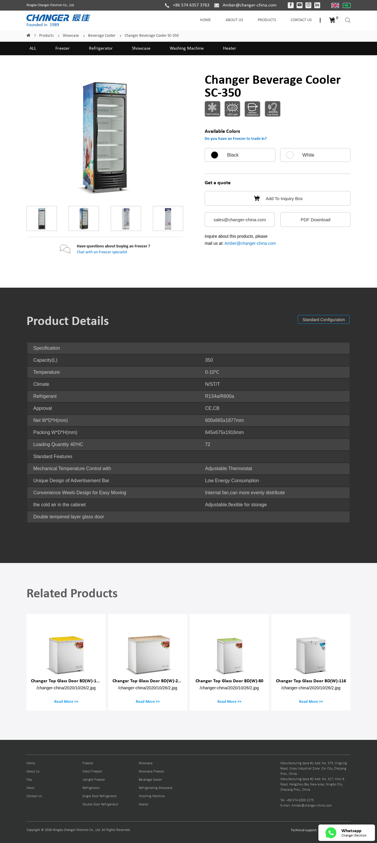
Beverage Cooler (101, 35)
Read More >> (66, 701)
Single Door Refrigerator (99, 796)
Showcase (71, 35)
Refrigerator (101, 48)
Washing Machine (187, 48)
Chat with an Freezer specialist (102, 252)
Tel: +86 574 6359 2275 (297, 800)
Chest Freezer (92, 771)
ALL (32, 48)
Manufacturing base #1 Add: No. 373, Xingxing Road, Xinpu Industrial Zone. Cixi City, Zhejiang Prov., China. (313, 769)
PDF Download (315, 219)
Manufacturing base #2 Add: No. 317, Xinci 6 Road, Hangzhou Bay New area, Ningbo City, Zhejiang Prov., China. (312, 784)
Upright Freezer (93, 780)
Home (205, 20)
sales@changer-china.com (240, 219)
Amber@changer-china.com (250, 243)
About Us (234, 20)
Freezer (62, 48)
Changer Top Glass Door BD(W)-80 (229, 680)
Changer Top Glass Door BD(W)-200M (150, 680)
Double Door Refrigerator (100, 804)
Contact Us (301, 20)
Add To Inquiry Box (277, 198)
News (30, 788)
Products (267, 20)
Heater (229, 48)
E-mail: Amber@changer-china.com (306, 805)
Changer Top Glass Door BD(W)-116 (311, 680)
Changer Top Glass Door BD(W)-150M (68, 680)
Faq (29, 780)
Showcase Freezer (151, 771)
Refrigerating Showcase (155, 788)
